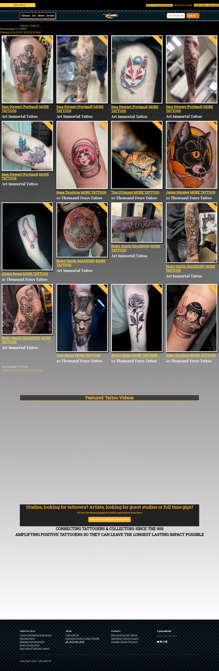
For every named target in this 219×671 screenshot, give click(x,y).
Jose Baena (65, 355)
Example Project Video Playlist (82, 638)
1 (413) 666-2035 (74, 641)
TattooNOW (72, 635)
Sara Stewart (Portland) (20, 107)
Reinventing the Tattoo (124, 635)
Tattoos (26, 15)
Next (38, 32)
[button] (176, 15)
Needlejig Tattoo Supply (124, 638)
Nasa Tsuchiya (68, 192)
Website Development (32, 642)
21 (34, 32)
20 (31, 32)
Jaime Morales (177, 192)
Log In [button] (192, 15)
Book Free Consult (190, 5)
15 (17, 32)
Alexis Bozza (12, 274)
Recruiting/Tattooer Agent (34, 648)
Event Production (30, 645)
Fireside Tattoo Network (124, 642)
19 (28, 32)
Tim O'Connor (122, 192)
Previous (5, 32)
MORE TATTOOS (93, 192)
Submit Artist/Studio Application (109, 519)
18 (25, 32)
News (41, 15)
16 (19, 32)
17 (22, 32)
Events (50, 15)
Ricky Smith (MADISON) (75, 261)
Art (34, 15)
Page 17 (34, 25)
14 (14, 32)
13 (11, 32)
